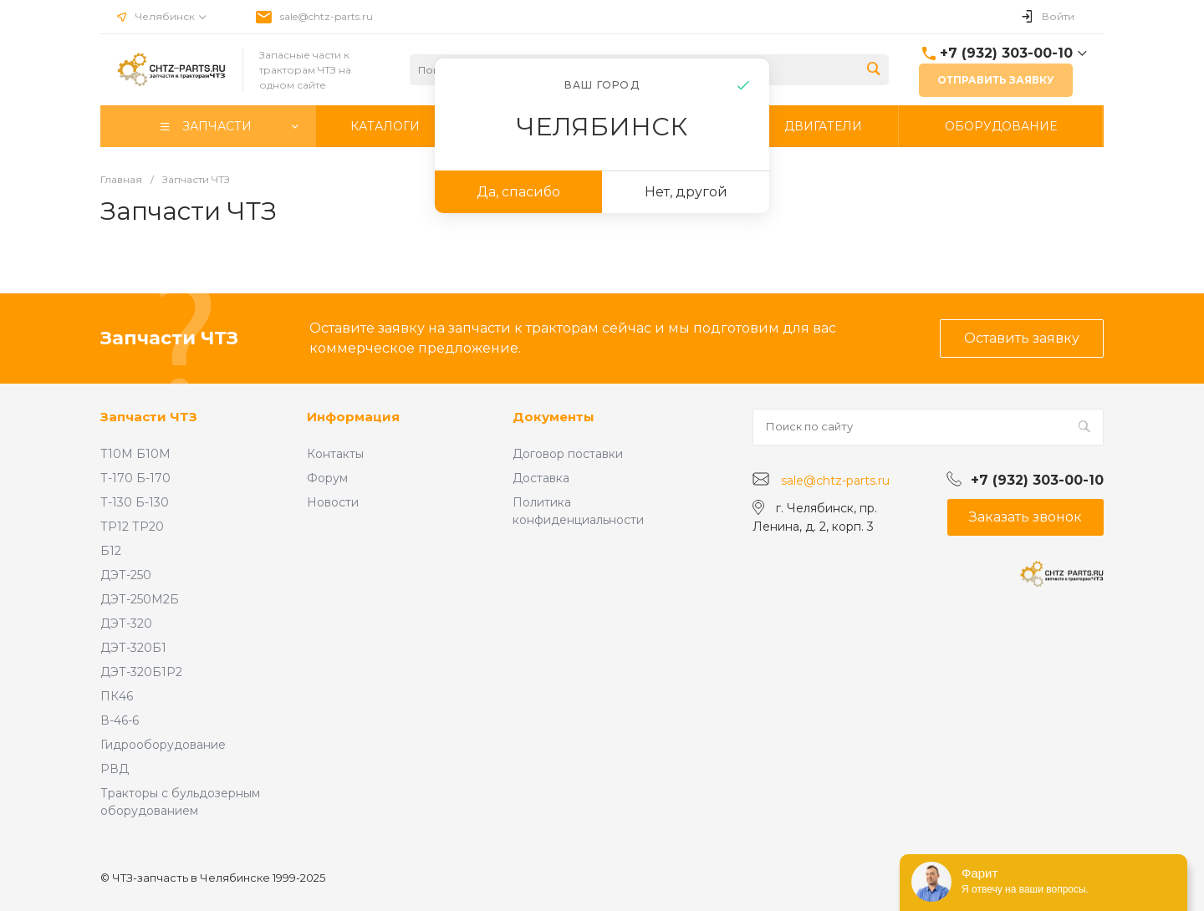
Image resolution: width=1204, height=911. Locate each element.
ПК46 (116, 696)
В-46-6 (119, 720)
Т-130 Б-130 (134, 502)
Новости (333, 502)
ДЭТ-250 (125, 575)
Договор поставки (568, 453)
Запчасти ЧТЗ (148, 417)
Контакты (335, 453)
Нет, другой (686, 192)
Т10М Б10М (135, 453)
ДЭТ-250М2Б (139, 599)
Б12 (110, 550)
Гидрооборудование (163, 744)
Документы (553, 417)
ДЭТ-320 (126, 623)
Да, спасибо (518, 192)
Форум (327, 478)
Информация (353, 417)
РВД (114, 768)
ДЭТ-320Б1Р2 (141, 671)
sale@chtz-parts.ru (326, 16)
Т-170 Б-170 (135, 478)
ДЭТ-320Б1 (133, 647)
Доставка (541, 478)
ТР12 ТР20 (132, 526)
